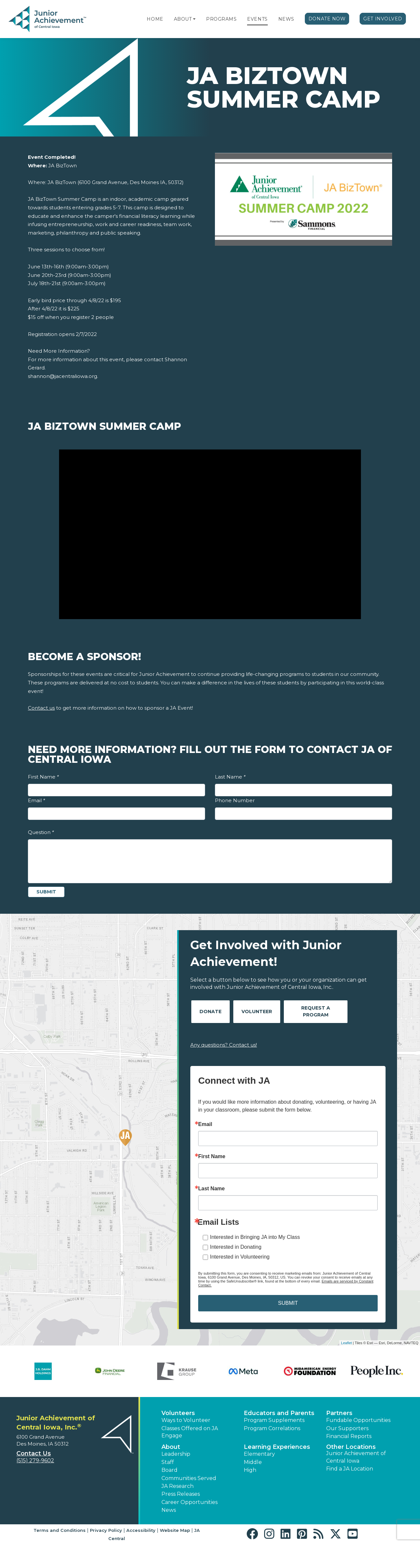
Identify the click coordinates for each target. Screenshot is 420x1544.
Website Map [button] (175, 1530)
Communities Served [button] (188, 1478)
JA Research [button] (177, 1486)
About (183, 19)
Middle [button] (253, 1462)
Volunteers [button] (178, 1413)
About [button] (170, 1447)
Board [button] (169, 1470)
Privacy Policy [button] (106, 1530)
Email (36, 800)
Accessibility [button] (141, 1530)
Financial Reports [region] (348, 1436)
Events (257, 19)
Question (41, 832)
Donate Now (327, 19)
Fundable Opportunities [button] (358, 1420)
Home (155, 19)
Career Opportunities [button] (189, 1502)
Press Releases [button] (180, 1494)
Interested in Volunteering (239, 1257)
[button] (194, 19)
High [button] (250, 1470)
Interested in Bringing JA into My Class (255, 1237)
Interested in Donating (236, 1247)
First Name (43, 777)
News (286, 19)
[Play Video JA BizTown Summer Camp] (210, 534)
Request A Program (315, 1011)
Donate (210, 1011)
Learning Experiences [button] (277, 1447)
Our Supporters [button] (347, 1428)
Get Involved (382, 19)
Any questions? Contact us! (223, 1045)
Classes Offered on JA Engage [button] (189, 1432)
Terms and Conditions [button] (59, 1530)
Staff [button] (167, 1462)
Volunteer (257, 1011)
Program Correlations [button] (272, 1428)
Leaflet (346, 1343)
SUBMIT (288, 1303)
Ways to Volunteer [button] (185, 1420)
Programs (221, 19)
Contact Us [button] (33, 1453)
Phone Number (235, 800)
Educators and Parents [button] (279, 1413)
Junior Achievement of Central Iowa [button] (356, 1457)
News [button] (168, 1510)
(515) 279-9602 (35, 1460)
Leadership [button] (175, 1454)
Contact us (41, 708)
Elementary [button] (259, 1454)
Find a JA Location (349, 1469)
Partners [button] (339, 1413)
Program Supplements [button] (274, 1420)
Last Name (230, 777)
